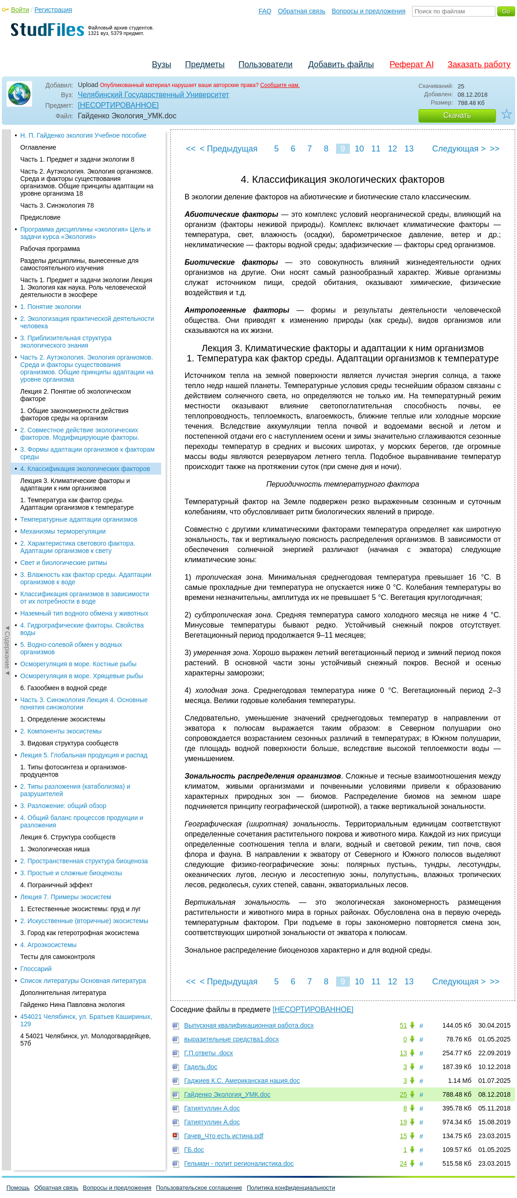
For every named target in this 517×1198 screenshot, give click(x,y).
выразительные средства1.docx (231, 1039)
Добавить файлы (341, 64)
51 (403, 1025)
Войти (20, 9)
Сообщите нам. (280, 85)
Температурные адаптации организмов (78, 207)
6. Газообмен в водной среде (63, 375)
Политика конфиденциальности (291, 1187)
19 (403, 1122)
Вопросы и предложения (369, 11)
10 (359, 148)
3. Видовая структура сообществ (69, 431)
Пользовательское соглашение (199, 1187)
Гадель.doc (200, 1066)
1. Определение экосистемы (62, 407)
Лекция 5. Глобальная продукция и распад (83, 443)
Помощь (17, 1187)
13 (408, 148)
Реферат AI (411, 64)
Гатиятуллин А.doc (212, 1108)
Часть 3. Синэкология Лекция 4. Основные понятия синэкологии (84, 391)
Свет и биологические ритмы (63, 250)
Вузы (161, 64)
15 (403, 1136)
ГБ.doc (194, 1149)
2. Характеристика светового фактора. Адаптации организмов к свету (77, 234)
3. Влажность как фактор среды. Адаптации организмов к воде (85, 266)
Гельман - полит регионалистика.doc (239, 1163)
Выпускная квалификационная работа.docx (249, 1025)
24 (403, 1163)
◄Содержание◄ (7, 290)
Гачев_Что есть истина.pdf (223, 1136)
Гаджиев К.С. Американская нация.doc (242, 1080)
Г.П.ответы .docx (208, 1053)
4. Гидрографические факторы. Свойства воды (82, 316)
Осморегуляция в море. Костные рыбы (78, 351)
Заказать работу (479, 64)
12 (392, 148)
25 (403, 1094)
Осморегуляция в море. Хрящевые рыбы (81, 363)
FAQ (265, 11)
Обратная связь (301, 11)
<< (191, 148)
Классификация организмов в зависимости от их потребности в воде (84, 285)
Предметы (205, 64)
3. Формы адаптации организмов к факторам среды (87, 141)
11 (375, 148)
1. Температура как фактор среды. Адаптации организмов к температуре (77, 191)
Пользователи (265, 64)
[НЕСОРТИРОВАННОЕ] (118, 105)
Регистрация (53, 9)
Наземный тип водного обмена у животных (84, 301)
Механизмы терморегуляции (63, 219)
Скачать (457, 115)
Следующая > (459, 148)
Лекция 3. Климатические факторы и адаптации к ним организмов (75, 172)
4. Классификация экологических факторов (85, 156)
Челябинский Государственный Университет (153, 95)
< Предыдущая (229, 148)
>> (495, 148)
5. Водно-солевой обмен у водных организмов (71, 336)
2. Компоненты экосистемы (61, 419)
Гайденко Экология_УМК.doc (227, 1094)
